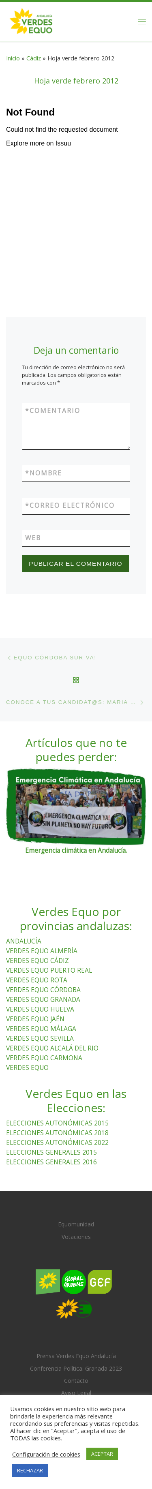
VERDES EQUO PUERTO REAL (49, 970)
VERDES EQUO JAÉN (35, 1018)
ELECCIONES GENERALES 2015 (51, 1152)
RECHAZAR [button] (30, 1470)
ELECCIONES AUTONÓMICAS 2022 (57, 1142)
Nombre (43, 473)
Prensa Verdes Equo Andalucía (76, 1356)
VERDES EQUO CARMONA (44, 1057)
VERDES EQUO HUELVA (40, 1009)
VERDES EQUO (27, 1067)
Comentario (52, 410)
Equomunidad (76, 1224)
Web (33, 537)
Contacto (76, 1380)
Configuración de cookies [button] (46, 1454)
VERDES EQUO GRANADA (43, 999)
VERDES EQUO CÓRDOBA (43, 989)
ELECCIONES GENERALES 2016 (51, 1161)
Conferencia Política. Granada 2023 (76, 1368)
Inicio (13, 58)
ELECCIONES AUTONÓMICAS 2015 (57, 1123)
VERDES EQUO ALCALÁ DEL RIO (52, 1048)
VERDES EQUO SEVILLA (40, 1038)
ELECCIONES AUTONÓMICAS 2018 (57, 1132)
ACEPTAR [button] (102, 1453)
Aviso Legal (76, 1393)
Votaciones (76, 1237)
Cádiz (33, 58)
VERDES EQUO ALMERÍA (41, 950)
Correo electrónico (70, 505)
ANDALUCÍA (23, 941)
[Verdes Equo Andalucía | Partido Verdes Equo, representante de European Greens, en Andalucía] (31, 20)
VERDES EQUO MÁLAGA (41, 1028)
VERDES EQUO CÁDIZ (37, 960)
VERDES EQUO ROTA (36, 980)
